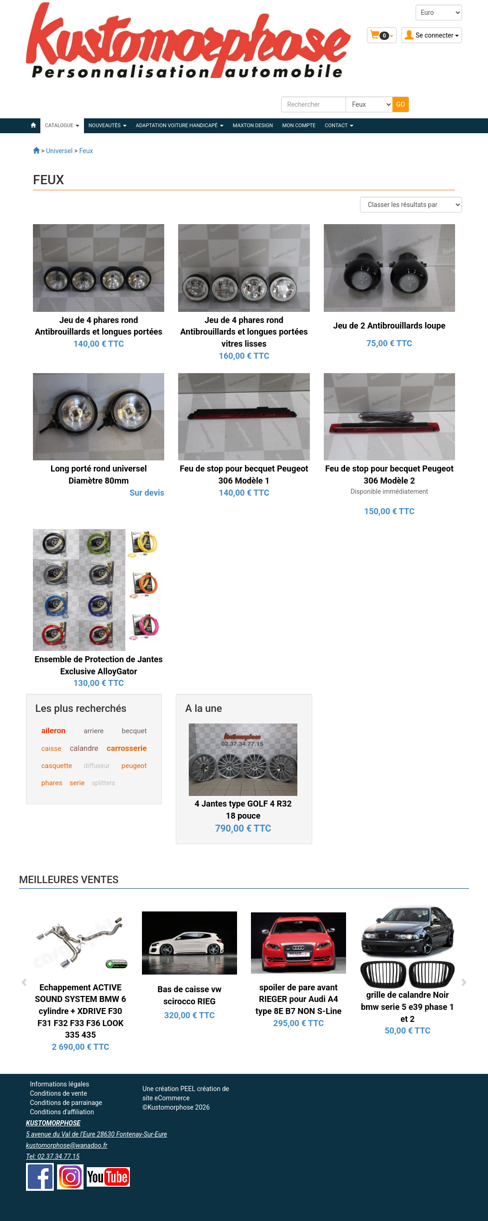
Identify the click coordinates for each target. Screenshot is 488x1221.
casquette (56, 766)
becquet (134, 731)
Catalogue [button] (62, 126)
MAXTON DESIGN (253, 126)
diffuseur (97, 765)
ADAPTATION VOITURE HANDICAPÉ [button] (180, 126)
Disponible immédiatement (389, 491)
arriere (93, 731)
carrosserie (127, 748)
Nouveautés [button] (108, 126)
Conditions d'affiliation (62, 1112)
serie (77, 783)
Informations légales (59, 1084)
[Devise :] (439, 12)
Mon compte (298, 126)
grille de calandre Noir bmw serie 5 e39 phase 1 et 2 (407, 1006)
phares (51, 783)
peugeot (134, 766)
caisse (51, 748)
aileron (53, 730)
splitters (103, 783)
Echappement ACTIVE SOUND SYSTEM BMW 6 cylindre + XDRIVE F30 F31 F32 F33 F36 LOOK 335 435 (80, 1011)
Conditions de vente (58, 1093)
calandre (84, 748)
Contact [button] (339, 126)
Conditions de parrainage (66, 1102)
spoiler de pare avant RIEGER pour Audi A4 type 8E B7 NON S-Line (298, 999)
